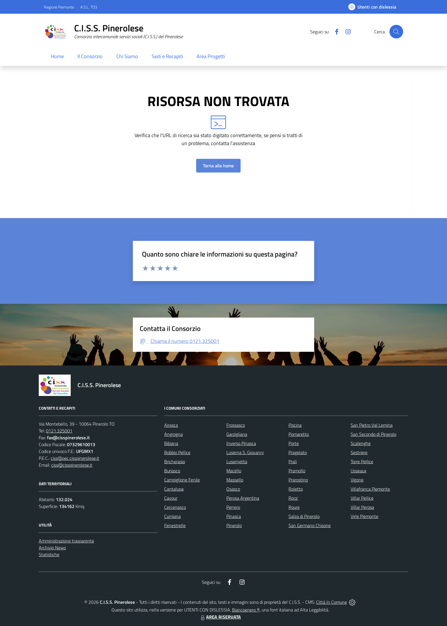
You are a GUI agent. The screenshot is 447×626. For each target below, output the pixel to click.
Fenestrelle (175, 525)
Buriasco (172, 470)
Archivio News (52, 547)
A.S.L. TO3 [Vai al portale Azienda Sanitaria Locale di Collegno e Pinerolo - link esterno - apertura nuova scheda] (88, 7)
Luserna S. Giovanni (245, 452)
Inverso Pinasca (241, 443)
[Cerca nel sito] (396, 31)
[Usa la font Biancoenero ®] (372, 7)
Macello (233, 470)
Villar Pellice (362, 498)
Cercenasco (175, 507)
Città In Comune (331, 602)
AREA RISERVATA (220, 616)
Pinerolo (234, 525)
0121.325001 (59, 430)
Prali (292, 461)
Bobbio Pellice (177, 452)
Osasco (233, 488)
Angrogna (173, 434)
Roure (294, 507)
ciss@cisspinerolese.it (71, 465)
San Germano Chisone (309, 525)
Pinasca (233, 516)
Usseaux (358, 470)
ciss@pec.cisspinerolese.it (75, 458)
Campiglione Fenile (182, 479)
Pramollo (296, 470)
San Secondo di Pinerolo (373, 434)
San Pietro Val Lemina (372, 425)
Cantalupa (174, 488)
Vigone (357, 479)
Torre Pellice (362, 461)
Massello (234, 479)
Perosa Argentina (242, 498)
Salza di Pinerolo (304, 516)
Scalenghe (361, 443)
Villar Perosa (362, 507)
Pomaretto (298, 434)
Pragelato (297, 452)
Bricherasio (174, 461)
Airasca (171, 425)
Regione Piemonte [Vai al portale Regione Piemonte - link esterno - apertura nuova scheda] (59, 7)
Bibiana (171, 443)
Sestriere (359, 452)
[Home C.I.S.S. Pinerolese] (113, 31)
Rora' (293, 498)
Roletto (295, 488)
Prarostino (298, 479)
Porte (293, 443)
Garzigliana (236, 434)
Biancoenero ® (246, 609)
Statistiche (49, 554)
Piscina (295, 425)
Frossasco (235, 425)
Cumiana (172, 516)
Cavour (170, 498)
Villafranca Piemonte (370, 488)
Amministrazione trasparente (66, 540)
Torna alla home (218, 165)
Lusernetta (236, 461)
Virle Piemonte (364, 516)
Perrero (233, 507)
